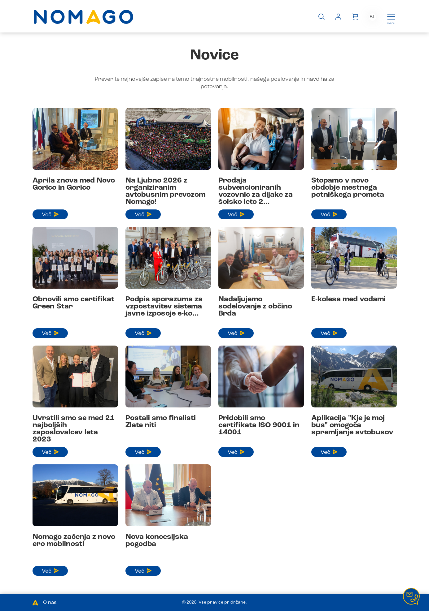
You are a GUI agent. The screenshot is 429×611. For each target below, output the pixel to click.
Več (50, 214)
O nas (50, 602)
